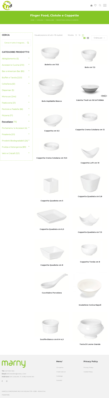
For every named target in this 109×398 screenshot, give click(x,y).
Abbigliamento (9, 59)
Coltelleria (7, 84)
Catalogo (40, 20)
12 (76, 35)
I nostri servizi (61, 372)
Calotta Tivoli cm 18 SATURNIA (90, 100)
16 (79, 35)
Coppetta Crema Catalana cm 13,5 (51, 158)
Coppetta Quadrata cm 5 (52, 201)
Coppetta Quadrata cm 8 (51, 265)
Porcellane (50, 20)
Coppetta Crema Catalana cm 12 (90, 130)
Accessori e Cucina (10, 65)
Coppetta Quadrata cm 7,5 (90, 232)
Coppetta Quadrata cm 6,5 (52, 229)
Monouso (6, 96)
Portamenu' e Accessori (13, 128)
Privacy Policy (88, 367)
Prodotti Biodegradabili (13, 141)
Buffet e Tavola (9, 77)
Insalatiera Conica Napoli (90, 305)
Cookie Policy (88, 372)
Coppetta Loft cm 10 (90, 163)
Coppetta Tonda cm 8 (90, 262)
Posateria (6, 134)
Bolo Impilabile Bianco (52, 101)
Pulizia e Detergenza (12, 147)
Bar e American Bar (11, 71)
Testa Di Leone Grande (90, 344)
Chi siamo (59, 367)
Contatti (59, 380)
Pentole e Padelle (10, 109)
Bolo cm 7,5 (90, 67)
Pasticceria (7, 103)
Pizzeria (5, 115)
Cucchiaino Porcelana (52, 293)
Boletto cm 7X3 (52, 64)
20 (83, 35)
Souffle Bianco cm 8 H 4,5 (52, 339)
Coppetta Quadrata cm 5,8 (90, 196)
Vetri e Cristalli (8, 153)
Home (32, 20)
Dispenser (6, 90)
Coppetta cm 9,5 (51, 131)
